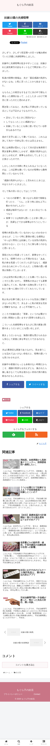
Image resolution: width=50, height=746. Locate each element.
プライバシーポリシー (13, 694)
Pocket (24, 42)
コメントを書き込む (25, 665)
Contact (37, 694)
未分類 (6, 400)
